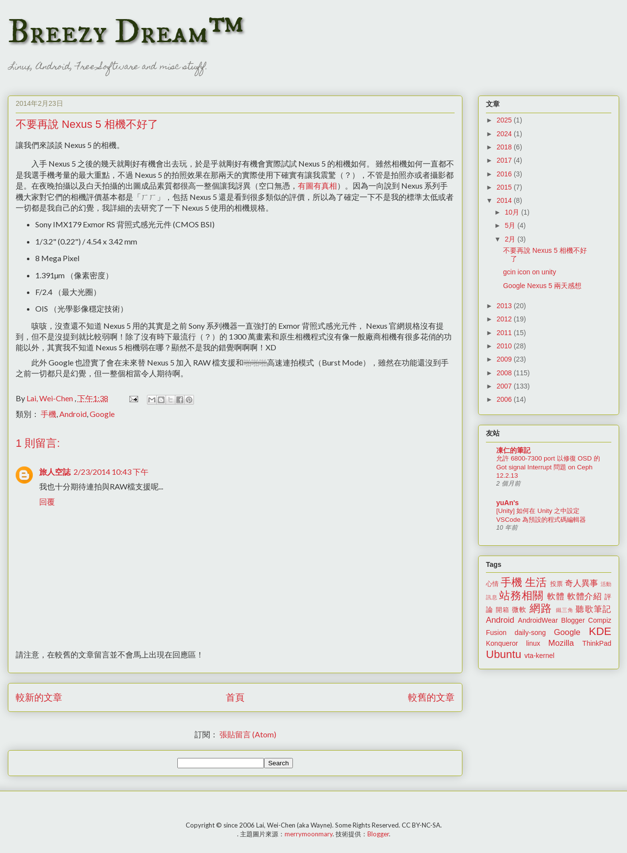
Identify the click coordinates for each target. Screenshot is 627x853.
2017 (505, 160)
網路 (541, 608)
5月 (511, 225)
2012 (505, 319)
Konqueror (502, 643)
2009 (505, 359)
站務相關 (521, 595)
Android (73, 413)
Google (102, 413)
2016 (505, 174)
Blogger (573, 620)
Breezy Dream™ (125, 32)
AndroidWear (537, 620)
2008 (505, 373)
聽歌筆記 (593, 609)
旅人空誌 (55, 471)
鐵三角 (565, 610)
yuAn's (507, 503)
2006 (505, 399)
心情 (492, 584)
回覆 (47, 501)
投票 (556, 584)
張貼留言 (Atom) (247, 734)
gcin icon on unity (529, 272)
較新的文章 (39, 697)
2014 (505, 200)
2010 (505, 346)
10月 (513, 212)
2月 (511, 239)
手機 (48, 413)
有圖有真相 (317, 185)
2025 (505, 120)
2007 (505, 386)
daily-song (530, 632)
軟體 (555, 596)
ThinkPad (596, 643)
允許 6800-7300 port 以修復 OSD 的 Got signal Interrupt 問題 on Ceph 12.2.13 (548, 467)
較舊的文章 (431, 697)
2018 (505, 147)
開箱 (502, 610)
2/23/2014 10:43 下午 (110, 471)
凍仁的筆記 (513, 450)
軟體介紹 (584, 596)
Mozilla (561, 643)
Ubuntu (503, 654)
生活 (536, 582)
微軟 (519, 609)
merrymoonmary (309, 834)
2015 (505, 187)
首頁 (235, 697)
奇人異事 (581, 583)
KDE (600, 631)
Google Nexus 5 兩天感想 (542, 286)
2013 (505, 306)
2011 (505, 333)
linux (533, 643)
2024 (505, 134)
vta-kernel (539, 655)
